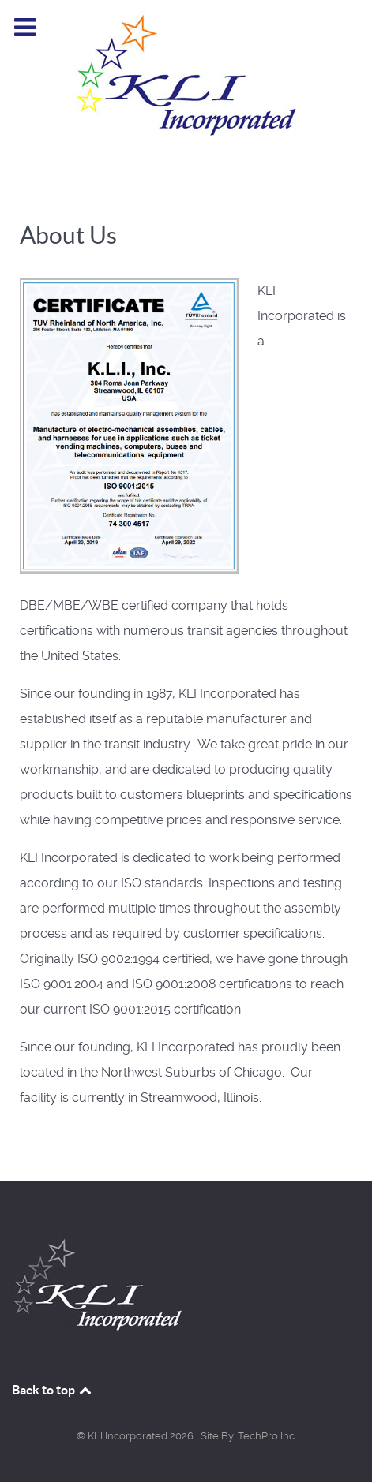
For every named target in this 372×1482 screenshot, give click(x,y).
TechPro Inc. (267, 1436)
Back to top (53, 1390)
